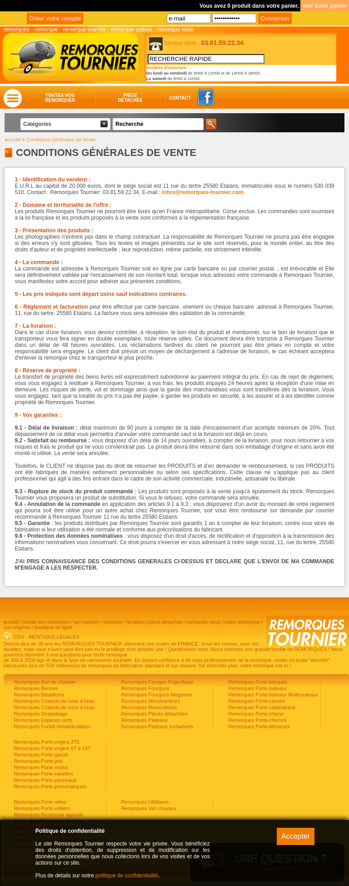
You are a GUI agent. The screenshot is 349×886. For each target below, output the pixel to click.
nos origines (17, 628)
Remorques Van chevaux (148, 809)
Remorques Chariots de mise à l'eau (53, 702)
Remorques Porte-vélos (39, 803)
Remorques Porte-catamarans (261, 708)
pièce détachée (166, 623)
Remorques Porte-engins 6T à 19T (51, 749)
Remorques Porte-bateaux (257, 689)
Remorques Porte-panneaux (44, 781)
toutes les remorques (46, 623)
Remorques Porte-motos (40, 768)
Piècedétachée (130, 99)
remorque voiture (131, 29)
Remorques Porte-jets (37, 762)
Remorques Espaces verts (42, 721)
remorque (46, 29)
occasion (113, 623)
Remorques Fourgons (144, 689)
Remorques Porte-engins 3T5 (45, 743)
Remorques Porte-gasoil (40, 756)
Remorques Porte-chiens (255, 715)
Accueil (12, 141)
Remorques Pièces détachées (154, 715)
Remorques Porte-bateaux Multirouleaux (272, 696)
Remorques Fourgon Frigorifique (156, 683)
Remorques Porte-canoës (256, 702)
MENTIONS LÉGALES (54, 638)
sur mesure (86, 623)
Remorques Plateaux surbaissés (156, 728)
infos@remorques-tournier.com (202, 193)
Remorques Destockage (39, 715)
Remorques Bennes (35, 689)
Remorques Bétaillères (38, 696)
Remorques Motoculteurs (148, 708)
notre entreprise (241, 623)
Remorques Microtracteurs (150, 702)
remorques (17, 29)
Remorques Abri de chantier (43, 683)
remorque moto (175, 29)
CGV (19, 638)
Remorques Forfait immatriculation (51, 728)
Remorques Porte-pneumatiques (49, 788)
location (136, 623)
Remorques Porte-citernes (256, 721)
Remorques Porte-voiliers (41, 809)
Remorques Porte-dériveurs (258, 728)
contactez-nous (204, 623)
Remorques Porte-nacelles (42, 775)
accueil (11, 623)
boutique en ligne (54, 628)
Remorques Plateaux (144, 721)
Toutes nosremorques (60, 99)
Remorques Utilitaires (144, 803)
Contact (171, 99)
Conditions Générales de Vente (60, 141)
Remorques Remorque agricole (47, 816)
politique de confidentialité (126, 875)
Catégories (37, 125)
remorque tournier (84, 29)
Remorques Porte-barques (257, 683)
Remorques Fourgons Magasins (156, 696)
